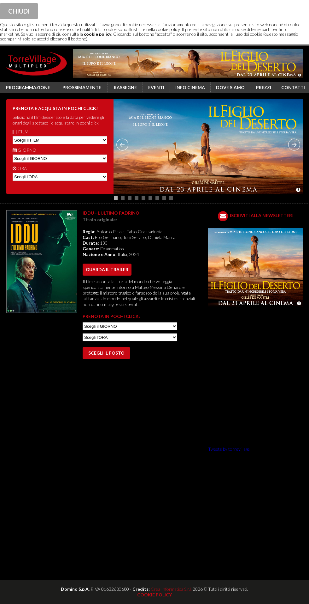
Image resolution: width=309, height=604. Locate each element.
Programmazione (28, 87)
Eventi (156, 87)
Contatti (293, 87)
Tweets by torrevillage (229, 449)
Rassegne (125, 87)
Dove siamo (230, 87)
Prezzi (263, 87)
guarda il (107, 269)
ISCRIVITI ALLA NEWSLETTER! (262, 215)
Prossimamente (81, 87)
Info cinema (190, 87)
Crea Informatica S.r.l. (171, 589)
